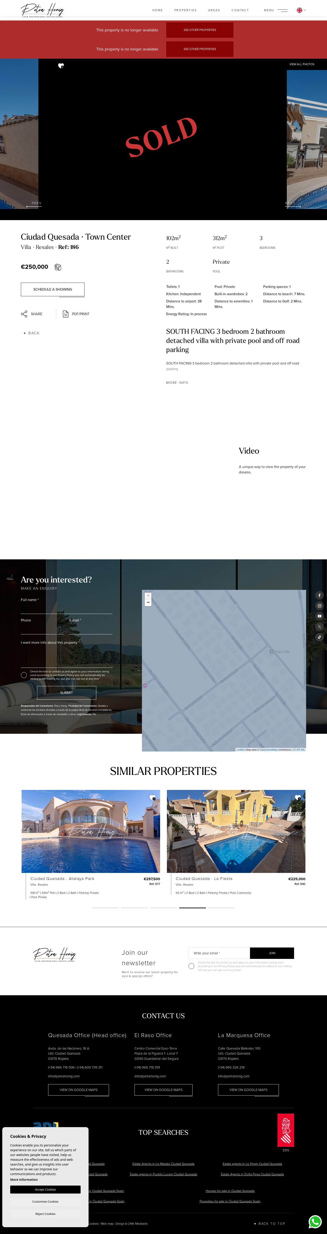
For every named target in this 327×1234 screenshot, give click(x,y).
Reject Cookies (45, 1213)
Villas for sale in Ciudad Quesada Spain (97, 1191)
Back (32, 333)
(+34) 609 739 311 (89, 1067)
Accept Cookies (45, 1189)
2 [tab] (134, 908)
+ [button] (148, 596)
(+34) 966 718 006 (61, 1067)
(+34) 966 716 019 (147, 1067)
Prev (34, 204)
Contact (240, 10)
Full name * (30, 599)
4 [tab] (192, 908)
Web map (107, 1223)
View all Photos (302, 64)
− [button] (148, 602)
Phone (26, 620)
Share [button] (31, 314)
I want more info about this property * (50, 642)
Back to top (270, 1223)
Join (272, 953)
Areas (214, 10)
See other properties (200, 30)
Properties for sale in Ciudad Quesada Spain (230, 1201)
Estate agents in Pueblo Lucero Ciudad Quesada (163, 1174)
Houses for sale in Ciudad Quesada (230, 1191)
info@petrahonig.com (64, 1076)
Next (293, 204)
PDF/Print (76, 314)
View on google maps (79, 1089)
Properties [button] (185, 10)
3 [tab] (163, 908)
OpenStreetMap (268, 749)
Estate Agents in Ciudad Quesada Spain (96, 1201)
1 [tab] (105, 908)
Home (157, 10)
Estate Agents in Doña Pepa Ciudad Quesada (252, 1174)
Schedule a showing (52, 289)
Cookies (93, 1223)
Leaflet (240, 749)
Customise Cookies (45, 1201)
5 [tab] (221, 908)
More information (24, 1179)
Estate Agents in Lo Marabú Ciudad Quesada (163, 1163)
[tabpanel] (91, 845)
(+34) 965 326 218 (231, 1067)
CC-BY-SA (298, 749)
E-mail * (75, 620)
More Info (177, 382)
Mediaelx (141, 1223)
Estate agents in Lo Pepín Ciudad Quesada (252, 1163)
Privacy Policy (66, 675)
